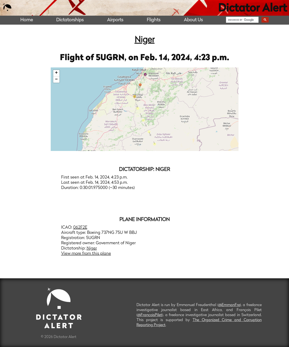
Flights (153, 20)
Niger (145, 40)
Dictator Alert (252, 8)
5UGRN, (112, 58)
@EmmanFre (229, 305)
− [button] (56, 79)
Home (26, 20)
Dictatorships (70, 20)
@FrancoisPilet (150, 315)
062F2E (80, 227)
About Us (193, 20)
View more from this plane (86, 254)
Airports (115, 20)
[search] (242, 20)
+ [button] (56, 73)
